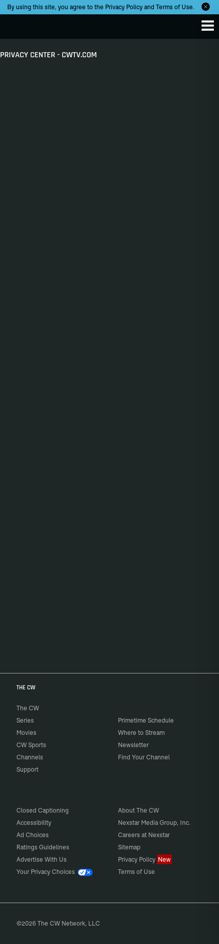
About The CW (138, 810)
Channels (29, 757)
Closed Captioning (42, 810)
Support (27, 769)
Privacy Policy (124, 7)
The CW (18, 24)
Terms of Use (174, 7)
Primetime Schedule (146, 720)
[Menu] (208, 25)
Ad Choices (32, 835)
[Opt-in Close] (206, 7)
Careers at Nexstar (144, 835)
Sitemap (129, 847)
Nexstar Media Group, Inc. (154, 822)
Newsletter (133, 745)
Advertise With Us (41, 859)
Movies (26, 732)
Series (25, 720)
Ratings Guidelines (42, 847)
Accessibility (33, 822)
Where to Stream (141, 732)
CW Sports (31, 745)
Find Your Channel (144, 757)
